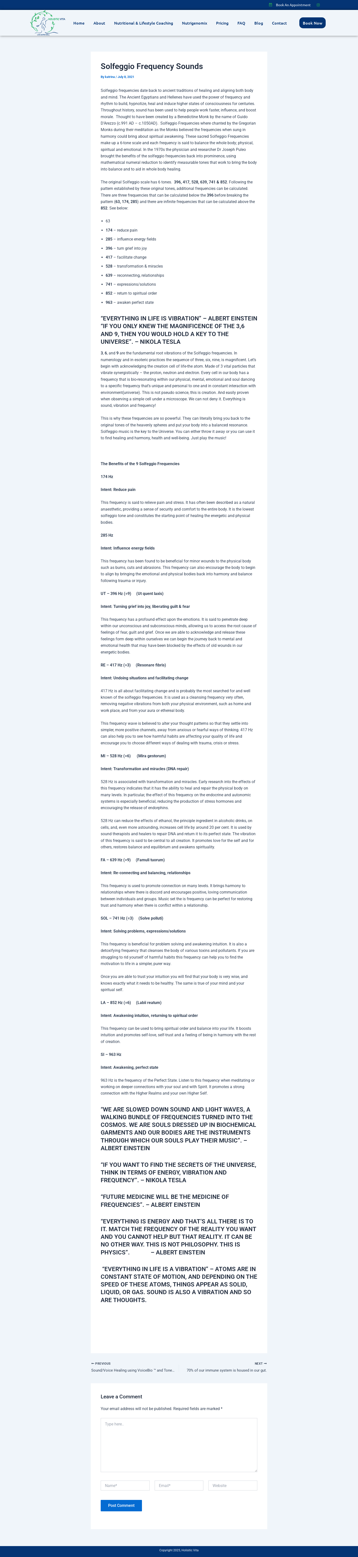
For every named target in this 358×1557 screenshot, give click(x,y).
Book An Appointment (293, 4)
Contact (279, 23)
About (99, 23)
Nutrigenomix (194, 23)
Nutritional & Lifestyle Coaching (143, 23)
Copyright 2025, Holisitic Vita (179, 1550)
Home (79, 23)
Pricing (222, 23)
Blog (258, 23)
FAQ (241, 23)
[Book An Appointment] (270, 4)
